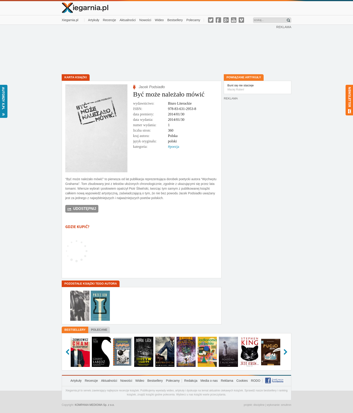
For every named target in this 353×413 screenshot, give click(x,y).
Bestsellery (175, 20)
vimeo (241, 20)
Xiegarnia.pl (70, 20)
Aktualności (128, 20)
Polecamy (193, 20)
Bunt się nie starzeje (257, 88)
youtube (233, 20)
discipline (258, 404)
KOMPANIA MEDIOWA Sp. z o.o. (95, 404)
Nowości (145, 20)
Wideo (159, 20)
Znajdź (288, 20)
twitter (210, 20)
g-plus (226, 20)
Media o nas (209, 380)
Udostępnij (84, 209)
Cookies (242, 380)
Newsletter (349, 100)
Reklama (227, 380)
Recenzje (109, 20)
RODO (255, 380)
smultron (286, 404)
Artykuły (93, 20)
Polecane (99, 329)
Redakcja (190, 380)
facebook (218, 20)
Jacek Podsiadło (152, 87)
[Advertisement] (169, 49)
